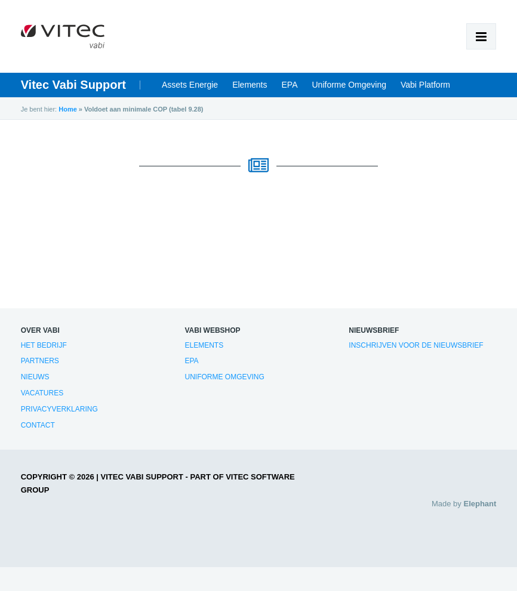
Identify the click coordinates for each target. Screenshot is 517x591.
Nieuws (35, 377)
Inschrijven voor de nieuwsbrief (416, 345)
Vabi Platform (425, 84)
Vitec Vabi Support (73, 84)
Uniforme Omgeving (349, 84)
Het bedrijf (44, 345)
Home (68, 109)
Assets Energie (190, 84)
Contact (38, 425)
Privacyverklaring (59, 409)
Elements (249, 84)
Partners (40, 361)
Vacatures (42, 393)
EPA (290, 84)
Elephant (479, 503)
